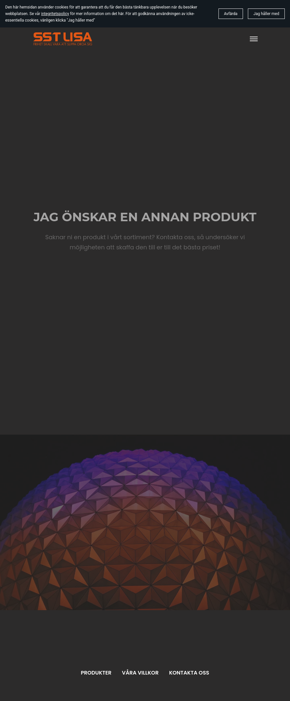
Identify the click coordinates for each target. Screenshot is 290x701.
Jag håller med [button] (266, 13)
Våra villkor (140, 672)
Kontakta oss (189, 672)
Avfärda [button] (230, 13)
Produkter (96, 672)
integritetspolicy (55, 13)
